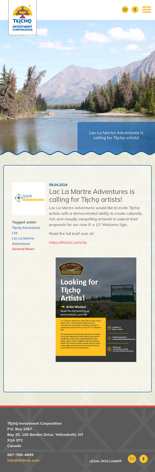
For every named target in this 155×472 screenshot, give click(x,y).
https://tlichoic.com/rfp (68, 242)
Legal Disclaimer (105, 461)
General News (23, 249)
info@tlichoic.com (23, 460)
